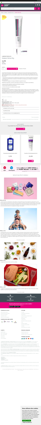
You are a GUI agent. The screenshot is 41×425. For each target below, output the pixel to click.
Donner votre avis (20, 129)
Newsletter (23, 318)
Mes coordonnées (4, 333)
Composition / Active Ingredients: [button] (11, 113)
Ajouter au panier (12, 69)
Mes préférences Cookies (25, 327)
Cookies (22, 326)
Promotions (23, 314)
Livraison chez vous (24, 333)
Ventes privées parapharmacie (26, 316)
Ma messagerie (3, 338)
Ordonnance (23, 319)
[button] (4, 69)
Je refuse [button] (28, 420)
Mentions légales (24, 323)
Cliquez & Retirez (10, 296)
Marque (6, 12)
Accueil (2, 12)
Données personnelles (25, 324)
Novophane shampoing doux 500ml (9, 153)
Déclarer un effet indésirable (26, 321)
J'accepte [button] (24, 420)
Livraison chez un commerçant (26, 334)
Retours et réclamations (5, 317)
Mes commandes (4, 334)
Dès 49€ (30, 296)
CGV (22, 322)
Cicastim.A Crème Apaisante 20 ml (29, 153)
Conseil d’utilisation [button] (8, 108)
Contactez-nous (3, 316)
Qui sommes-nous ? (4, 312)
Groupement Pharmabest (5, 313)
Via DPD (10, 299)
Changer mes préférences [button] (27, 422)
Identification (3, 332)
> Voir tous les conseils (20, 292)
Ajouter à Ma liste (22, 68)
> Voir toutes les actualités (20, 240)
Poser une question (4, 314)
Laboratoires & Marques (25, 313)
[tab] (20, 108)
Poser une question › (35, 117)
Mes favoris (3, 337)
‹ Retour (3, 117)
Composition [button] (6, 111)
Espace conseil (24, 317)
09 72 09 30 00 (30, 299)
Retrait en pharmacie (24, 332)
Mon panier (3, 336)
